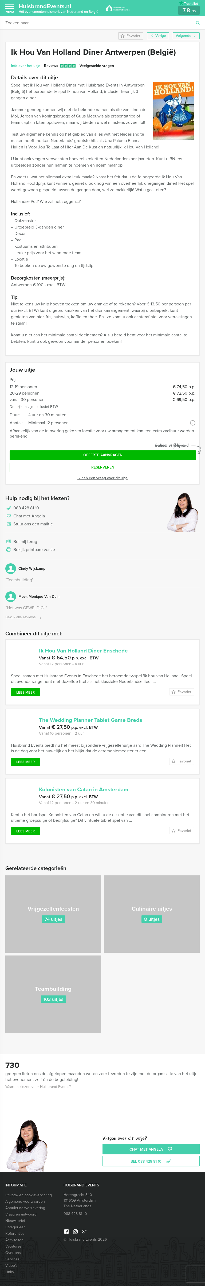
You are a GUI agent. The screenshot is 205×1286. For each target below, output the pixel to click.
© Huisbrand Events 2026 (85, 1239)
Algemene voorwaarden (25, 1201)
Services (12, 1259)
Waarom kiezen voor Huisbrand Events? (38, 1087)
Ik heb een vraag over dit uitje (102, 478)
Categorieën (15, 1227)
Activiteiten (14, 1240)
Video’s (11, 1265)
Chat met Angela (25, 516)
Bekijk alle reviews (23, 617)
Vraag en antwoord (21, 1214)
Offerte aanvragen (103, 455)
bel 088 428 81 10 (151, 1161)
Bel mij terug (21, 541)
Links (9, 1272)
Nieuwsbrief (15, 1221)
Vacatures (13, 1246)
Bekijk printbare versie (30, 549)
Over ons (13, 1253)
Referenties (15, 1233)
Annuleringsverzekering (25, 1208)
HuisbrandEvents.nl (58, 8)
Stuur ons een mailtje (29, 524)
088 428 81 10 (26, 508)
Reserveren (102, 467)
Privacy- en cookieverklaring (28, 1195)
